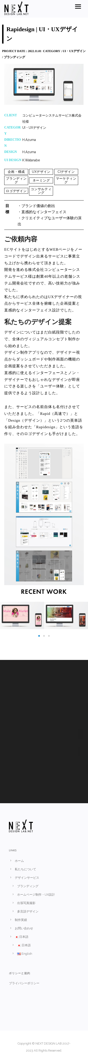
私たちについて (25, 869)
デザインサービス (27, 877)
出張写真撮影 (26, 903)
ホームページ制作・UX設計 (36, 894)
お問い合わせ (24, 928)
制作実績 (21, 920)
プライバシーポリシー (24, 983)
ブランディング (27, 886)
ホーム (19, 861)
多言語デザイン (27, 911)
